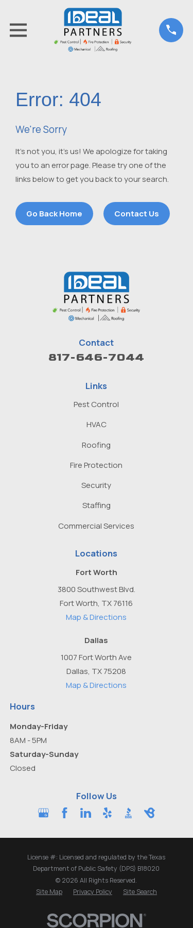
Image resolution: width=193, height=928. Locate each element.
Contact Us (136, 213)
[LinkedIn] (85, 812)
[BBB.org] (128, 812)
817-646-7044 (96, 357)
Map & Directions (96, 617)
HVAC (96, 424)
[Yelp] (107, 812)
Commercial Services (96, 525)
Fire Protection (96, 465)
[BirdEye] (149, 812)
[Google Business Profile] (43, 812)
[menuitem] (49, 892)
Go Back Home (54, 213)
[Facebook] (64, 812)
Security (96, 485)
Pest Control (96, 404)
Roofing (96, 445)
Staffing (96, 505)
